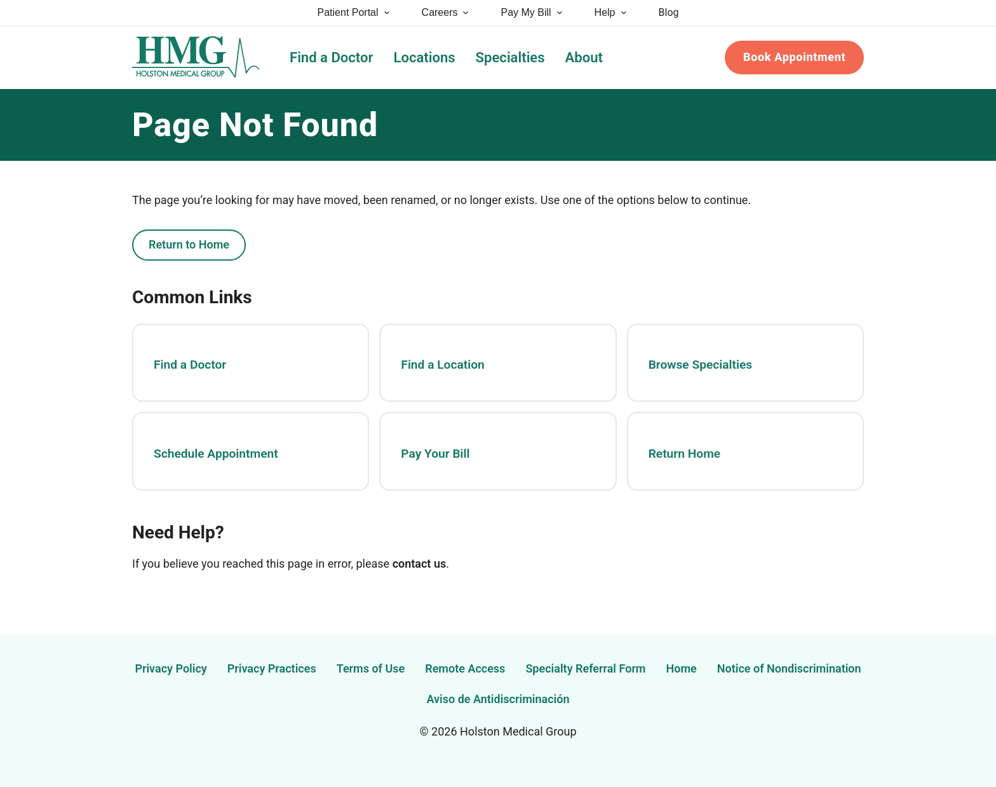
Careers (446, 12)
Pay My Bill (532, 12)
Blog (669, 12)
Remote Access (465, 668)
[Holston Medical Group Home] (195, 57)
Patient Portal (354, 12)
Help (611, 12)
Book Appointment (794, 57)
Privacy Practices (271, 668)
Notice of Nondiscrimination (789, 668)
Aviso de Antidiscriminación (498, 699)
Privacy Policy (170, 668)
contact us (420, 563)
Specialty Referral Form (585, 668)
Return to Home (189, 244)
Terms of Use (371, 668)
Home (681, 668)
